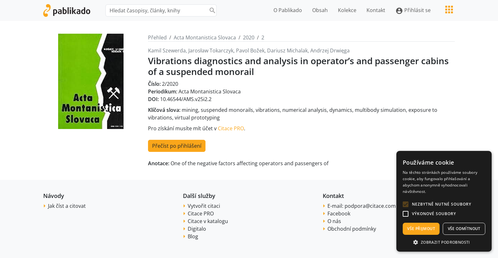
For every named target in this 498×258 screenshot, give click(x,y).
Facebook (338, 213)
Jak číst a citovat (67, 205)
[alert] (444, 201)
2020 (248, 37)
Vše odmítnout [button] (464, 228)
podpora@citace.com (370, 205)
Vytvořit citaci (204, 205)
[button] (405, 204)
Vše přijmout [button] (421, 228)
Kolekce (347, 10)
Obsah (320, 10)
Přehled (157, 37)
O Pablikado (287, 10)
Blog (193, 236)
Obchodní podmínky (351, 228)
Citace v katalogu (208, 221)
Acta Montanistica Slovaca (205, 37)
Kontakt (376, 10)
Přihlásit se (413, 11)
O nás (334, 221)
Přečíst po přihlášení (176, 145)
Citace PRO (231, 128)
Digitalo (197, 228)
